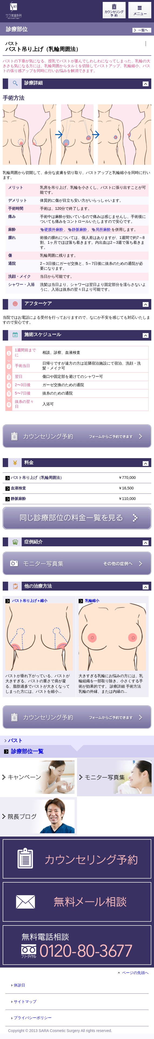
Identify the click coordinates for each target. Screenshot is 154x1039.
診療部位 (17, 29)
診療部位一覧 (23, 751)
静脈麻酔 (77, 229)
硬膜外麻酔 (52, 229)
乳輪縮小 (92, 601)
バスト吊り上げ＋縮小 (29, 601)
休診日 (18, 985)
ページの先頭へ (133, 973)
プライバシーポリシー (31, 1018)
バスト (11, 43)
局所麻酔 (101, 229)
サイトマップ (23, 1001)
